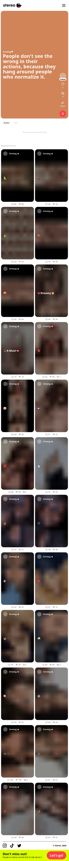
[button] (56, 855)
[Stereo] (12, 5)
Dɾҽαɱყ (8, 51)
